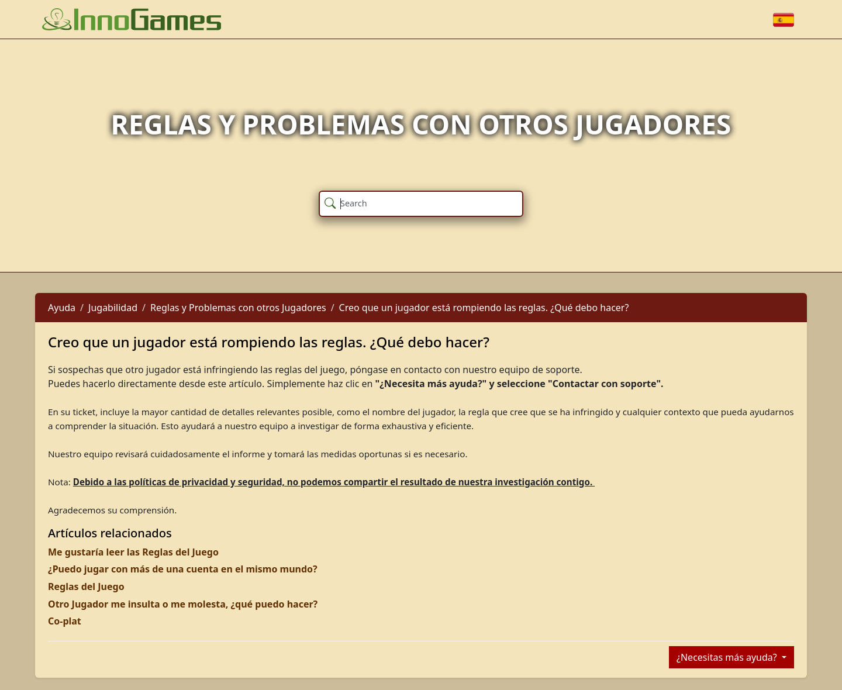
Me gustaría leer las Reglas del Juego (133, 552)
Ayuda (61, 307)
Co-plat (64, 621)
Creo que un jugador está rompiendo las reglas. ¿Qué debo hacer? (484, 307)
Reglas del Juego (86, 586)
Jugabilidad (112, 307)
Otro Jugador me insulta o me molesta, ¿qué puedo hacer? (183, 604)
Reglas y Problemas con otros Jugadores (238, 307)
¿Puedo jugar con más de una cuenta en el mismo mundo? (183, 569)
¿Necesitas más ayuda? (728, 657)
